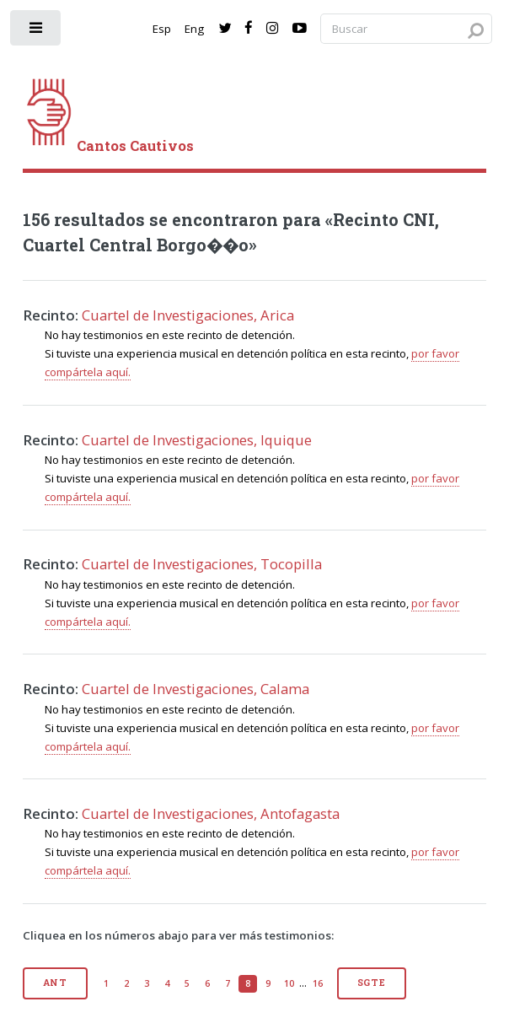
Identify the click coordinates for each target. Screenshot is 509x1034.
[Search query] (406, 29)
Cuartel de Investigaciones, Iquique (197, 440)
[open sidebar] (36, 31)
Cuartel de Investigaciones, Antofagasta (211, 813)
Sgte (371, 982)
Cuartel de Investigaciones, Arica (188, 315)
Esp (162, 28)
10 (289, 983)
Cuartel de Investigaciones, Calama (195, 688)
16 (318, 983)
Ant (55, 982)
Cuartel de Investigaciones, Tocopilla (202, 564)
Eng (194, 28)
